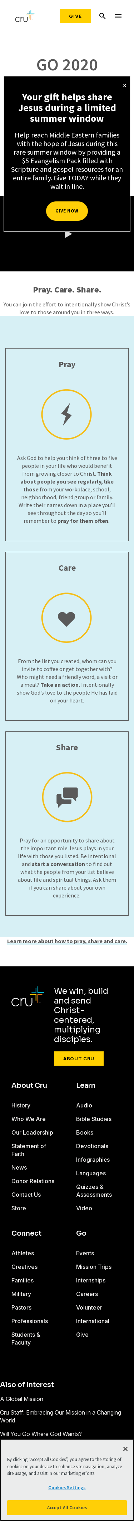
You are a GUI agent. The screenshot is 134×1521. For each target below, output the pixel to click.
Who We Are (28, 1118)
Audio (84, 1105)
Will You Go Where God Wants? (41, 1433)
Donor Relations (32, 1181)
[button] (67, 234)
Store (18, 1208)
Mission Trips (93, 1266)
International (92, 1321)
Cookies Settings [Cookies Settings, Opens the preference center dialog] (66, 1488)
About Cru (78, 1058)
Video (84, 1208)
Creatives (24, 1266)
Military (21, 1293)
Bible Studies (93, 1118)
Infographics (93, 1159)
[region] (67, 1480)
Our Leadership (32, 1132)
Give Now (67, 211)
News (19, 1167)
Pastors (21, 1307)
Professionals (29, 1321)
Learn (85, 1085)
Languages (91, 1173)
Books (84, 1132)
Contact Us (26, 1194)
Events (85, 1253)
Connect (26, 1233)
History (20, 1105)
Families (22, 1280)
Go (81, 1233)
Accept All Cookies (67, 1508)
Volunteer (89, 1307)
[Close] (125, 1449)
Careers (87, 1293)
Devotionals (92, 1146)
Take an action (59, 684)
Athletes (22, 1253)
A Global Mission (21, 1398)
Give (75, 16)
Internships (90, 1280)
